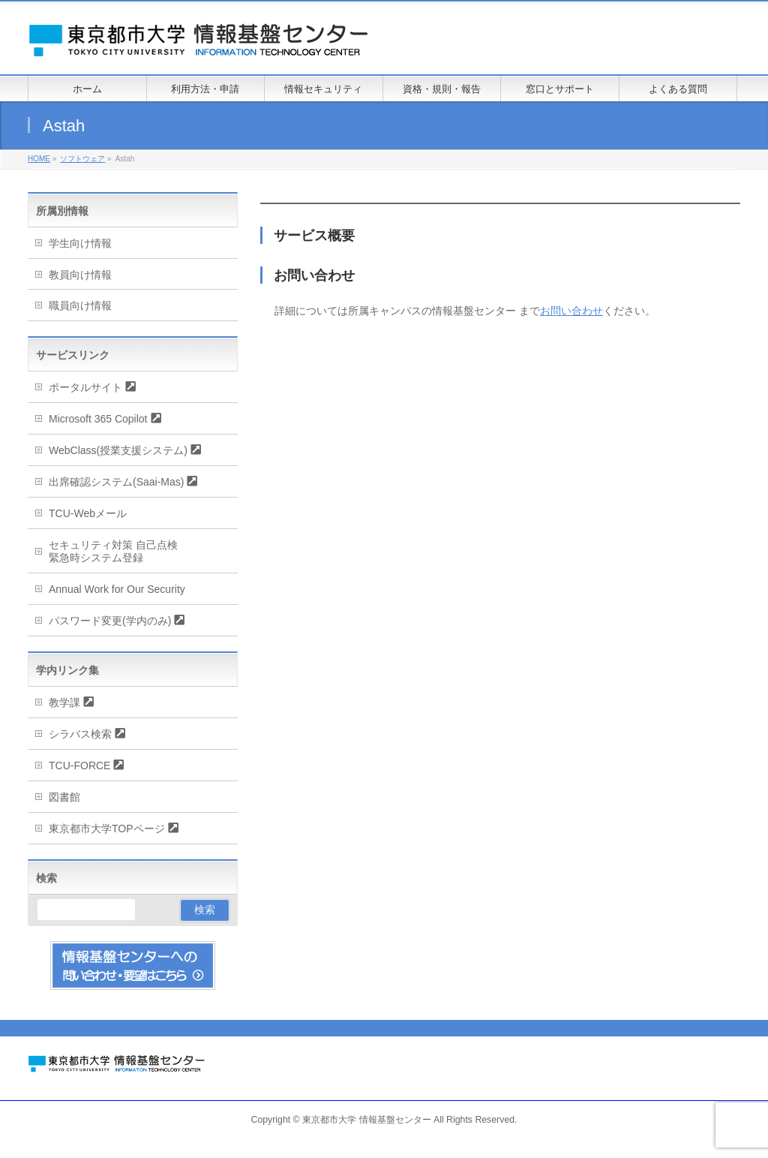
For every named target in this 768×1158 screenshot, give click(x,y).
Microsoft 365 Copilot (98, 419)
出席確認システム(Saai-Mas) (116, 482)
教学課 (64, 702)
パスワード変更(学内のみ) (110, 621)
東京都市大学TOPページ (107, 829)
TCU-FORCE (79, 765)
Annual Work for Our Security (117, 589)
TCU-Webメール (88, 513)
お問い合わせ (571, 311)
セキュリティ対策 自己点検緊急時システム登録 (113, 551)
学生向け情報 (80, 243)
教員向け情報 (80, 275)
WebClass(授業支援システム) (118, 450)
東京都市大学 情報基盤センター (366, 1119)
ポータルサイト (85, 387)
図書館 (64, 797)
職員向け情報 (80, 305)
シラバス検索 (80, 734)
